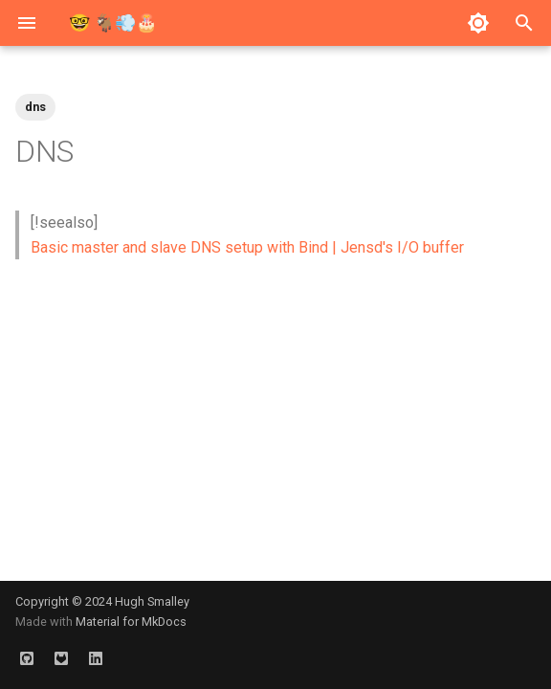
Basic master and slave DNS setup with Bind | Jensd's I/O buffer (247, 247)
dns (35, 107)
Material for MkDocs (131, 621)
